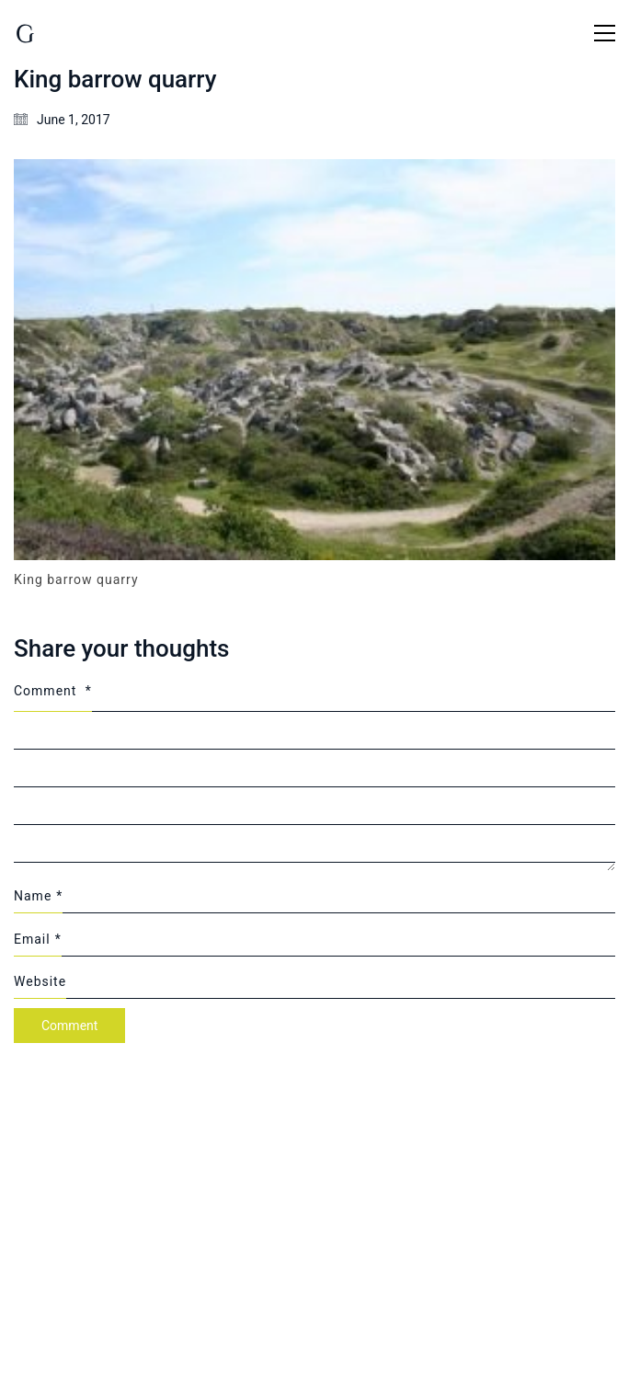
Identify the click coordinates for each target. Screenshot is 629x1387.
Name (38, 896)
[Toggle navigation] (604, 33)
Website (40, 981)
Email (38, 939)
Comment (53, 690)
